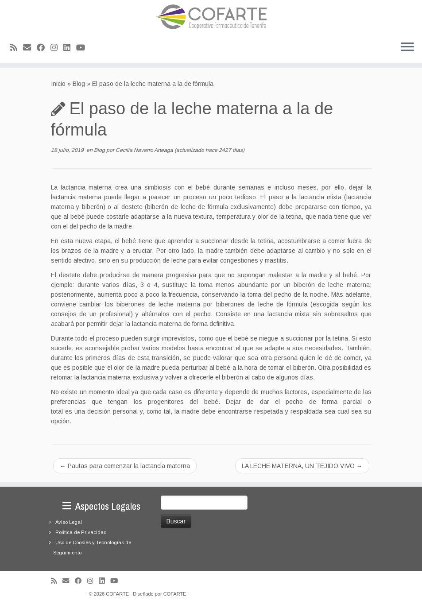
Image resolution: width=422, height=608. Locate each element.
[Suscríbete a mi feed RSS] (16, 47)
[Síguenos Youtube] (83, 47)
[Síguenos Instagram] (56, 47)
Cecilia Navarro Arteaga (144, 150)
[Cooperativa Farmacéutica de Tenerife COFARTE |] (211, 16)
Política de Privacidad (81, 532)
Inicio (58, 83)
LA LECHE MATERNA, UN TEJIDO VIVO (302, 465)
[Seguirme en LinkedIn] (69, 47)
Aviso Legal (68, 522)
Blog (79, 83)
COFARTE (117, 593)
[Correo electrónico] (30, 47)
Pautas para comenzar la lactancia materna (125, 465)
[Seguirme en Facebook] (43, 47)
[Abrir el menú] (407, 47)
